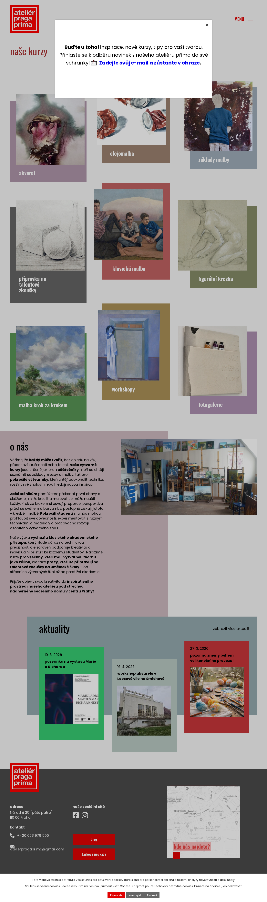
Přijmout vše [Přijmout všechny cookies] (116, 895)
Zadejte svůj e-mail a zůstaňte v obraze (149, 62)
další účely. (227, 880)
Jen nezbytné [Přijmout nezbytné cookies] (134, 895)
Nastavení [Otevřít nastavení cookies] (153, 895)
